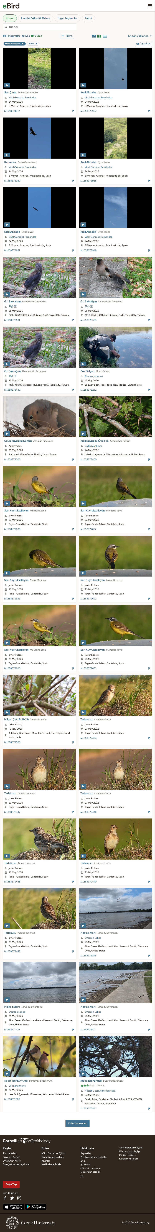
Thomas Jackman (94, 376)
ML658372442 (12, 951)
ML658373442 (12, 390)
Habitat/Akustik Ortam (35, 18)
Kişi (82, 1175)
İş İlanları (85, 1164)
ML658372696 (12, 529)
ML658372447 (12, 812)
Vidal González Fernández (22, 97)
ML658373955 (88, 181)
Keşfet (7, 1148)
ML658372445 (12, 882)
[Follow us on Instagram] (19, 1198)
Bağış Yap (11, 1184)
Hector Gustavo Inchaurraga (100, 1091)
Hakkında (87, 1148)
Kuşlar (10, 18)
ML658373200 (12, 459)
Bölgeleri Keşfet (11, 1157)
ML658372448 (88, 812)
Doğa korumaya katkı (53, 1157)
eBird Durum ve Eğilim (53, 1153)
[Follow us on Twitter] (12, 1198)
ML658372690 (12, 668)
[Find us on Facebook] (5, 1198)
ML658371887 (12, 1099)
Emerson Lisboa (93, 938)
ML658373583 (88, 320)
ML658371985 (88, 955)
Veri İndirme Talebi (51, 1164)
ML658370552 (88, 1108)
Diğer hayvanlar (67, 18)
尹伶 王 (13, 306)
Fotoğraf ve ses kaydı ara (16, 1164)
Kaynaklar (85, 1153)
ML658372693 (12, 599)
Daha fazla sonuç (77, 1123)
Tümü (88, 18)
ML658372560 (12, 742)
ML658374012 (12, 111)
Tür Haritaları (9, 1153)
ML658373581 (12, 320)
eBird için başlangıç (90, 1168)
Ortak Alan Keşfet (12, 1161)
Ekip (82, 1161)
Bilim (45, 1148)
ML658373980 (12, 181)
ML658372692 (88, 599)
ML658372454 (88, 738)
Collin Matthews (93, 446)
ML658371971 (88, 1029)
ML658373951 (12, 250)
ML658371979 (12, 1029)
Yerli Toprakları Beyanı (130, 1147)
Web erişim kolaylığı (129, 1151)
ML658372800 (88, 459)
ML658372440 (88, 882)
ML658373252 (88, 390)
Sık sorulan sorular (90, 1172)
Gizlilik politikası (127, 1155)
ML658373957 (88, 111)
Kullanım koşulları (128, 1159)
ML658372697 (88, 529)
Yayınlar (46, 1161)
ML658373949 (88, 250)
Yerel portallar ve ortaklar (93, 1157)
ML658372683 (88, 668)
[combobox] (42, 27)
